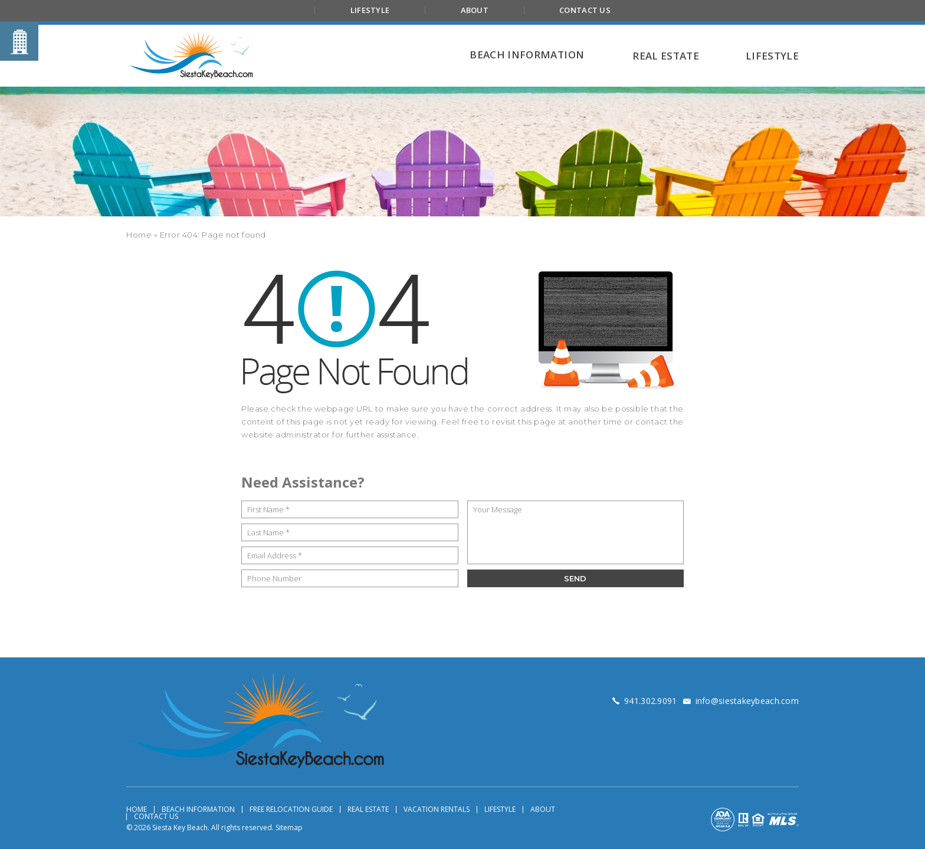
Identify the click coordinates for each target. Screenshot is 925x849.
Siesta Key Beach (180, 827)
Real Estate (368, 809)
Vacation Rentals (437, 809)
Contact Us (585, 10)
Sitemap (289, 827)
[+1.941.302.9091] (650, 700)
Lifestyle (369, 10)
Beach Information (198, 809)
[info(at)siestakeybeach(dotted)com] (747, 700)
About (474, 10)
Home (136, 809)
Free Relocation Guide (291, 809)
